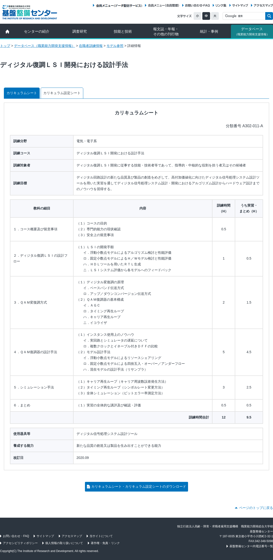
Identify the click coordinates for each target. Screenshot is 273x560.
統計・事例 (209, 31)
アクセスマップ (263, 5)
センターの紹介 (36, 31)
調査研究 (79, 31)
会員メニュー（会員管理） (163, 5)
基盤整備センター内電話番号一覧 (251, 546)
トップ (5, 46)
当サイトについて (101, 536)
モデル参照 (114, 46)
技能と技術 (123, 31)
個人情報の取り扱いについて (64, 543)
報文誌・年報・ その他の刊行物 (166, 31)
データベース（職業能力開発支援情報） (44, 46)
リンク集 (221, 5)
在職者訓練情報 (91, 46)
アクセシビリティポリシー (20, 543)
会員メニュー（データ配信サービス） (119, 5)
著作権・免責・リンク (105, 543)
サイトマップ (240, 5)
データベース (252, 31)
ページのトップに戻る (256, 508)
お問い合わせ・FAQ (197, 5)
